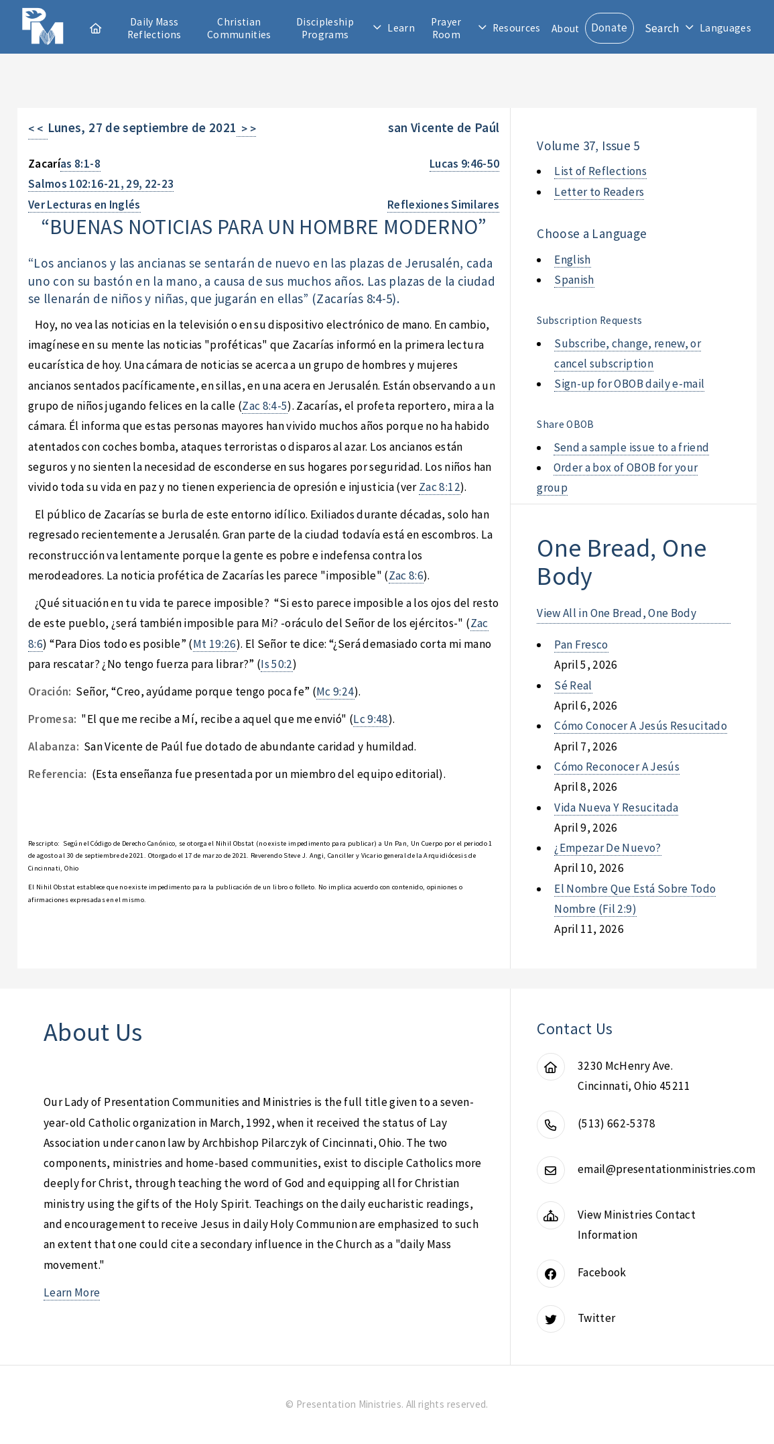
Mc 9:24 (335, 691)
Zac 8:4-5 (264, 405)
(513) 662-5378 (616, 1123)
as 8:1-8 (80, 163)
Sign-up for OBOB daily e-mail (629, 383)
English (572, 259)
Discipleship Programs (325, 28)
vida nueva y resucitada (616, 807)
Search (662, 28)
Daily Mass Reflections (154, 28)
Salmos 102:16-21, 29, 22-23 (101, 183)
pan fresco (581, 644)
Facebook (602, 1272)
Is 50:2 (276, 664)
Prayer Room (446, 28)
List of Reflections (600, 171)
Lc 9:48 (370, 719)
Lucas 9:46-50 (465, 163)
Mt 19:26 (215, 643)
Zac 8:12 (439, 487)
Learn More (72, 1292)
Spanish (574, 279)
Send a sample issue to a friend (632, 447)
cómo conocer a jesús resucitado (640, 725)
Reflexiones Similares (443, 204)
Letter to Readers (599, 191)
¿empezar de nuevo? (607, 847)
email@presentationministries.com (666, 1169)
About (566, 28)
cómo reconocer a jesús (617, 766)
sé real (573, 685)
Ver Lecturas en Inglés (84, 204)
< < (38, 128)
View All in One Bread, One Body (616, 613)
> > (246, 128)
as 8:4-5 (371, 298)
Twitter (596, 1318)
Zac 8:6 (406, 575)
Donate (609, 27)
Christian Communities (239, 28)
